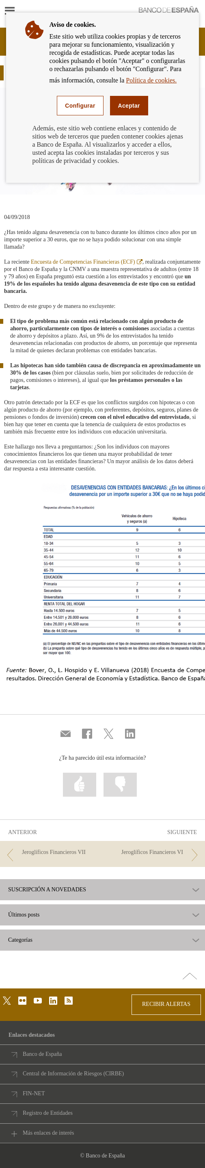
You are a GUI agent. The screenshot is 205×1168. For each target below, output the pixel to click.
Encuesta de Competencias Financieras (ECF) (86, 262)
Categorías (20, 940)
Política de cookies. (151, 80)
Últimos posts (23, 915)
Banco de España (42, 1054)
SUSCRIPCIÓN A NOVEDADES (47, 890)
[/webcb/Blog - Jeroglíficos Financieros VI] (153, 852)
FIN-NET (34, 1093)
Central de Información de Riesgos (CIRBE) (73, 1073)
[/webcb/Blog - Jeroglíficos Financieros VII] (51, 852)
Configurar (80, 105)
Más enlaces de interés (48, 1133)
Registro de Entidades (48, 1113)
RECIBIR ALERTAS (166, 1004)
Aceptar (129, 105)
